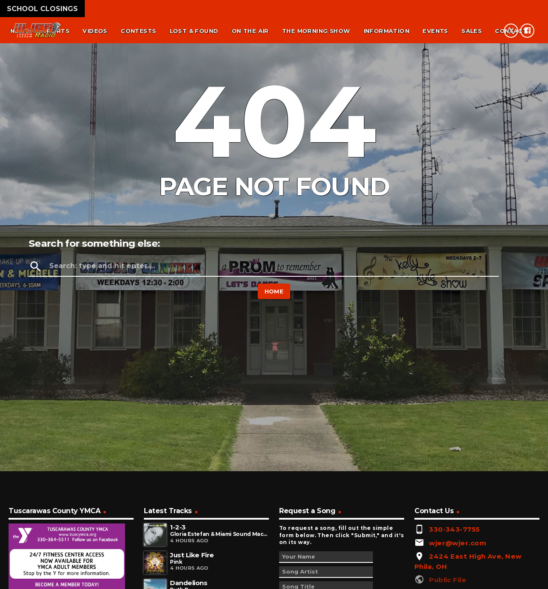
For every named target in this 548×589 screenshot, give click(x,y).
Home (274, 291)
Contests (138, 30)
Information (386, 30)
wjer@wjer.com (457, 543)
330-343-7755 (454, 529)
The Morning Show (316, 30)
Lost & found (194, 30)
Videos (95, 30)
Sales (472, 30)
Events (435, 30)
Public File (447, 580)
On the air (250, 30)
